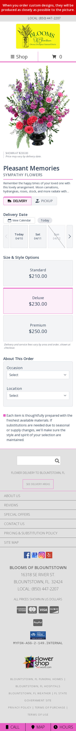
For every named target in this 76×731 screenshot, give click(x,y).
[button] (38, 635)
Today (45, 220)
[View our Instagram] (42, 557)
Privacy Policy (19, 707)
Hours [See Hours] (63, 727)
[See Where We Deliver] (38, 484)
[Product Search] (39, 460)
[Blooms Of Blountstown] (38, 36)
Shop (19, 56)
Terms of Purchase (50, 707)
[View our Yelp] (49, 557)
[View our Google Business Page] (34, 557)
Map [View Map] (38, 727)
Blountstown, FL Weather (30, 693)
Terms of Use (38, 714)
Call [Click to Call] (12, 727)
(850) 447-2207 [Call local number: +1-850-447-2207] (50, 18)
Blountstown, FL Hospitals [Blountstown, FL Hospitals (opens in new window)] (38, 686)
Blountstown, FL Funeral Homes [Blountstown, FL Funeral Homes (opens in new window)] (36, 679)
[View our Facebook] (27, 557)
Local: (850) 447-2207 (38, 589)
